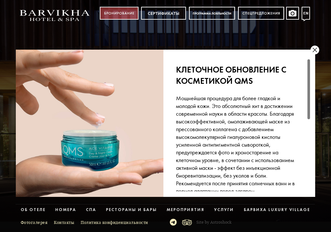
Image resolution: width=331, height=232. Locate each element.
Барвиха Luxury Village (277, 210)
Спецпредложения (261, 13)
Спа (91, 210)
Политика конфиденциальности (114, 222)
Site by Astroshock (214, 222)
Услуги (224, 210)
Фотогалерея (34, 222)
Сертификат (163, 13)
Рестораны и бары (131, 210)
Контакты (64, 222)
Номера (65, 210)
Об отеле (33, 210)
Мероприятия (185, 210)
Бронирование (119, 13)
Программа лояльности (212, 13)
